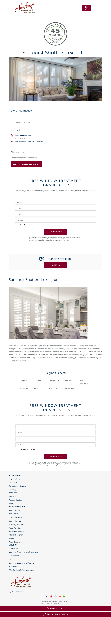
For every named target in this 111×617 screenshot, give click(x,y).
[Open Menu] (96, 8)
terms (42, 240)
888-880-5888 (25, 135)
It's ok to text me (27, 225)
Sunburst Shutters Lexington (26, 164)
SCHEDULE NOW (56, 232)
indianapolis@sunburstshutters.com (29, 141)
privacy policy (52, 240)
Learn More (55, 265)
